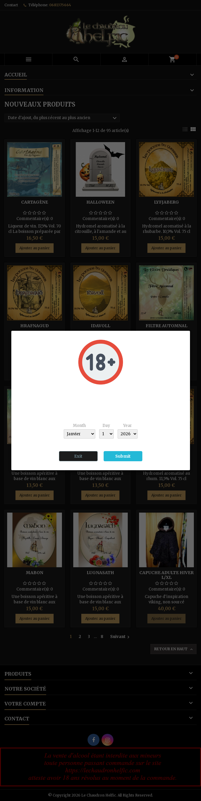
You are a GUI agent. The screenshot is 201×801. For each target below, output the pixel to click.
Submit (123, 456)
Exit (78, 456)
